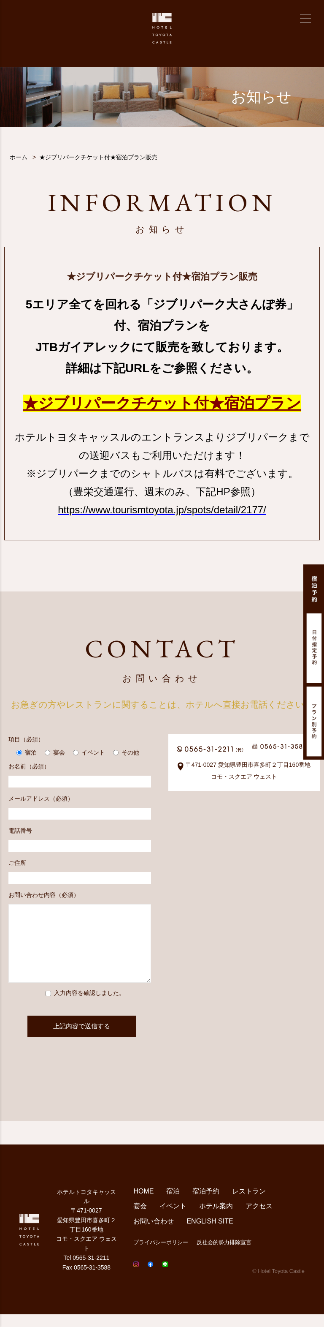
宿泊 (173, 1203)
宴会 (140, 1218)
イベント (172, 1218)
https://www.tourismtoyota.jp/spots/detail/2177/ (162, 509)
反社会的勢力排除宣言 (224, 1255)
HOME (143, 1203)
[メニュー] (305, 18)
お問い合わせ (153, 1233)
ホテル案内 (216, 1218)
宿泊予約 (205, 1203)
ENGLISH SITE (209, 1233)
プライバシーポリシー (160, 1255)
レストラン (249, 1203)
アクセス (259, 1218)
